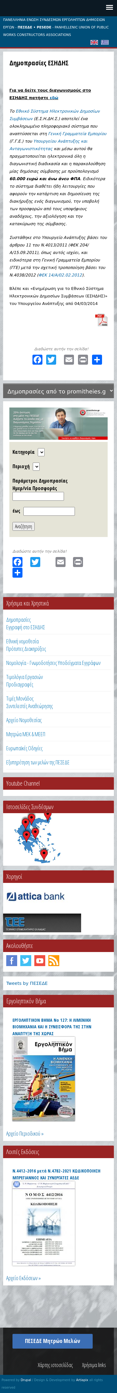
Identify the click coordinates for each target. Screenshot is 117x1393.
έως (16, 510)
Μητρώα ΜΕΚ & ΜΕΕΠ (25, 734)
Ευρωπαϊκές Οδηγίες (24, 748)
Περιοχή (21, 466)
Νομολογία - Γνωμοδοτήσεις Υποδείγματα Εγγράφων (53, 662)
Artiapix (82, 1380)
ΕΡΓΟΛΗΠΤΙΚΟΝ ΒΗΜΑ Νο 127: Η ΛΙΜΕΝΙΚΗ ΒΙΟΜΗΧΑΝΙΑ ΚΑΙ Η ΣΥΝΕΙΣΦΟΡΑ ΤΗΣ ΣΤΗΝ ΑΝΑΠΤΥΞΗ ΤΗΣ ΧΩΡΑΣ (51, 1026)
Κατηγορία (23, 451)
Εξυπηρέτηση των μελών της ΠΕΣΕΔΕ (38, 762)
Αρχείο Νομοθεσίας (23, 720)
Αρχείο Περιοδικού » (25, 1133)
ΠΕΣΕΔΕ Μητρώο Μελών (52, 1341)
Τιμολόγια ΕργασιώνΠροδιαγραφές (24, 680)
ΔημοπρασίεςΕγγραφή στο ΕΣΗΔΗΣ (25, 623)
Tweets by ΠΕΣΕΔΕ (27, 983)
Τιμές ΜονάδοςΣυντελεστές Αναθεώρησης (29, 702)
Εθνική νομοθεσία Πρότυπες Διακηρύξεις (26, 644)
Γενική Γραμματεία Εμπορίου (77, 133)
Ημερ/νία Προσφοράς (34, 488)
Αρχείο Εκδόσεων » (23, 1278)
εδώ (54, 97)
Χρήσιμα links (94, 1365)
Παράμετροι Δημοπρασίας (40, 480)
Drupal (26, 1380)
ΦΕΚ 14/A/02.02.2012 (60, 275)
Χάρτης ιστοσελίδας (55, 1365)
